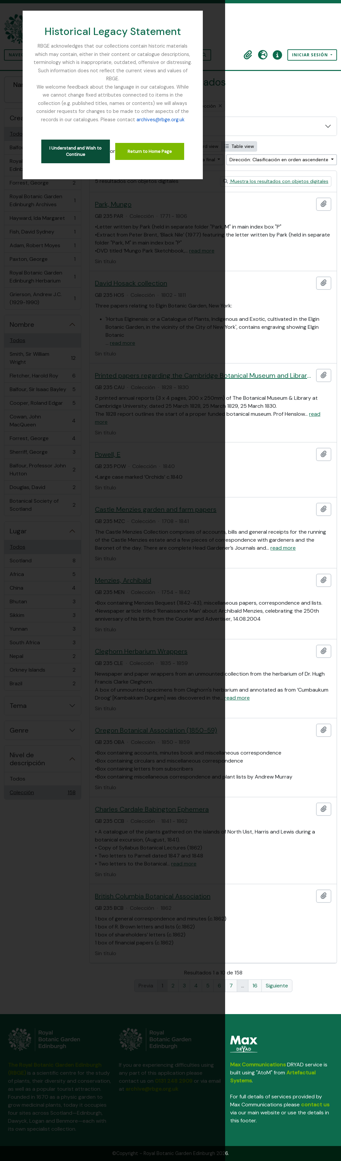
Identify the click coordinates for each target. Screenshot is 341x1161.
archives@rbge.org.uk (170, 95)
